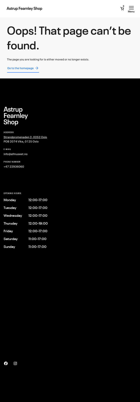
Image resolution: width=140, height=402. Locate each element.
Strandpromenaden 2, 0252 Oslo (25, 137)
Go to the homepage (23, 68)
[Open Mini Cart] (122, 8)
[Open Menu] (131, 8)
